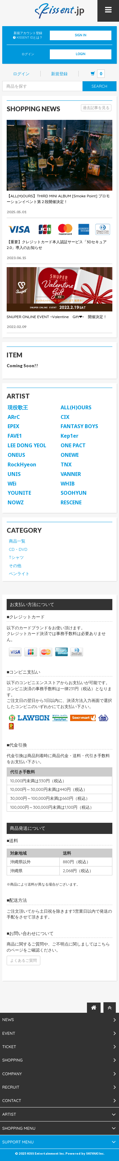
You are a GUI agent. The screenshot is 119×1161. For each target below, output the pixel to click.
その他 (15, 565)
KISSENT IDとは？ (30, 37)
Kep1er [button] (69, 435)
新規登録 (59, 73)
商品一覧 (17, 541)
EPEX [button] (13, 426)
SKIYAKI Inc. (95, 1153)
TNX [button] (66, 464)
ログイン (21, 73)
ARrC (14, 416)
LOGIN (80, 54)
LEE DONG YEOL (27, 445)
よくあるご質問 (23, 960)
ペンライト (19, 573)
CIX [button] (65, 416)
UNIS (14, 474)
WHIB (68, 483)
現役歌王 (18, 407)
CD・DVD (18, 549)
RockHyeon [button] (22, 464)
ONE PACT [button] (73, 445)
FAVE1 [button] (15, 435)
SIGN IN (80, 35)
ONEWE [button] (70, 454)
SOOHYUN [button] (74, 492)
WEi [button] (12, 483)
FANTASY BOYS (79, 426)
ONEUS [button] (16, 454)
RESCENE (71, 502)
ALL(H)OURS (76, 407)
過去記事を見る (96, 107)
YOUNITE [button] (19, 492)
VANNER (71, 474)
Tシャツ (16, 557)
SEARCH (100, 86)
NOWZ (16, 502)
